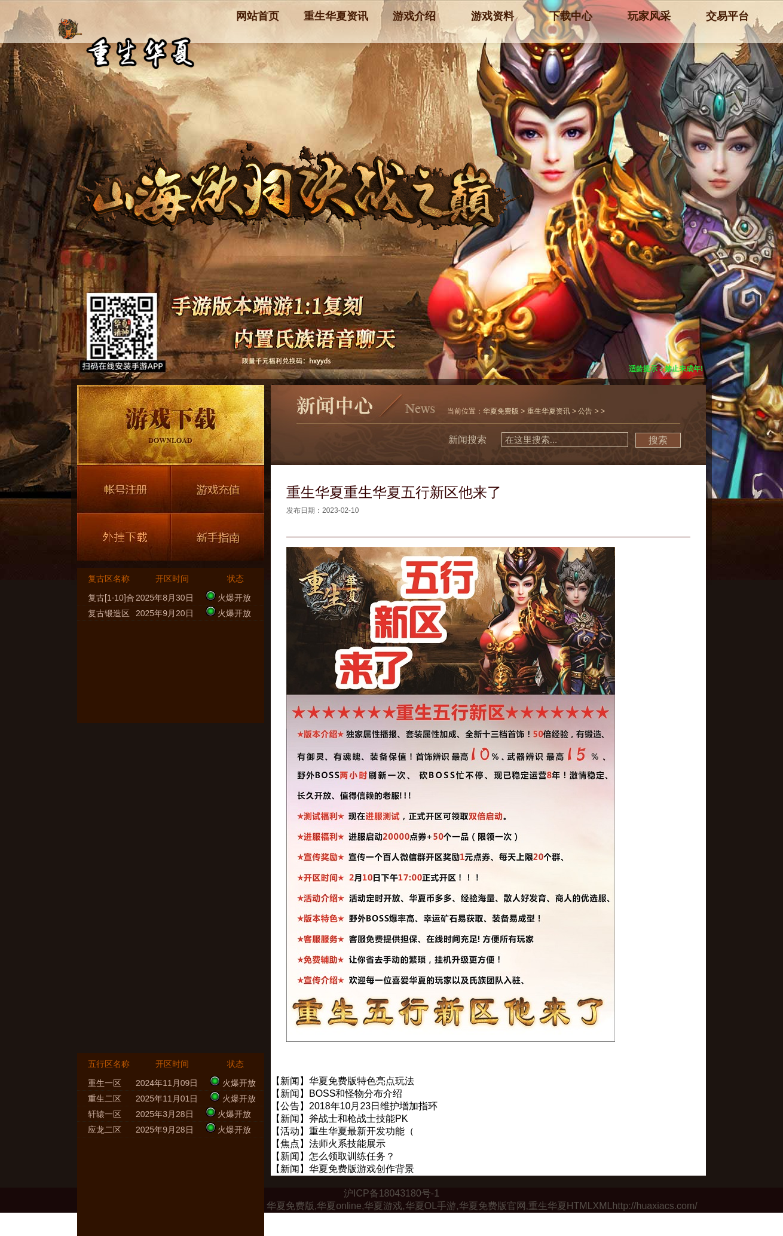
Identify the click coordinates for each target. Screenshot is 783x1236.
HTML (580, 1206)
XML (603, 1206)
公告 (585, 411)
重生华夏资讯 (548, 411)
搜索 (658, 440)
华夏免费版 (501, 411)
